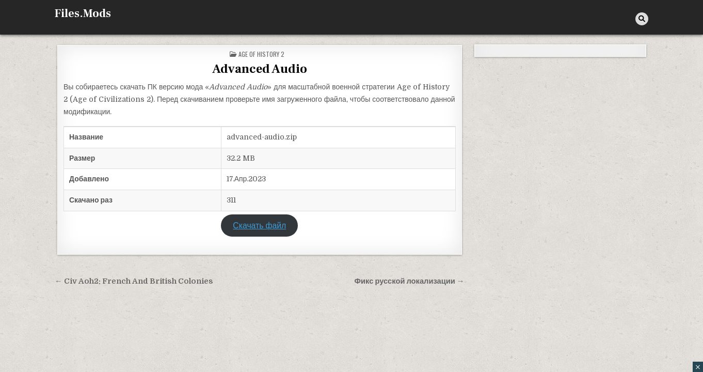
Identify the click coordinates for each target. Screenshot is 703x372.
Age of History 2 (261, 54)
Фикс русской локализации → (409, 281)
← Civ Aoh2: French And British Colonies (134, 281)
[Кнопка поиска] (641, 18)
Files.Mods (83, 13)
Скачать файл (259, 225)
